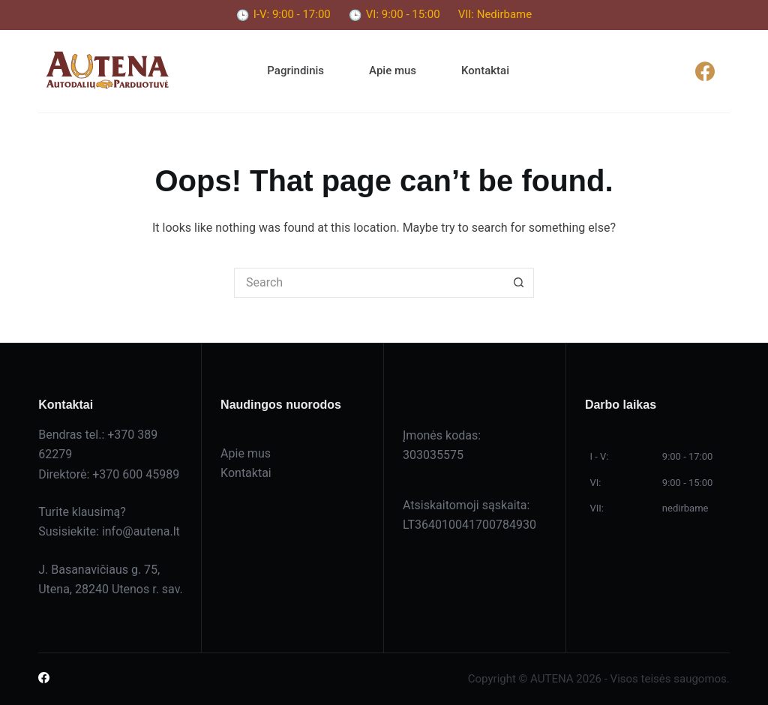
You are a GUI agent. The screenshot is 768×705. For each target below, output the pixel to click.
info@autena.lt (141, 531)
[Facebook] (705, 70)
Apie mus (392, 70)
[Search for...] (369, 283)
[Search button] (519, 283)
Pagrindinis (295, 70)
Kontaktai (485, 70)
